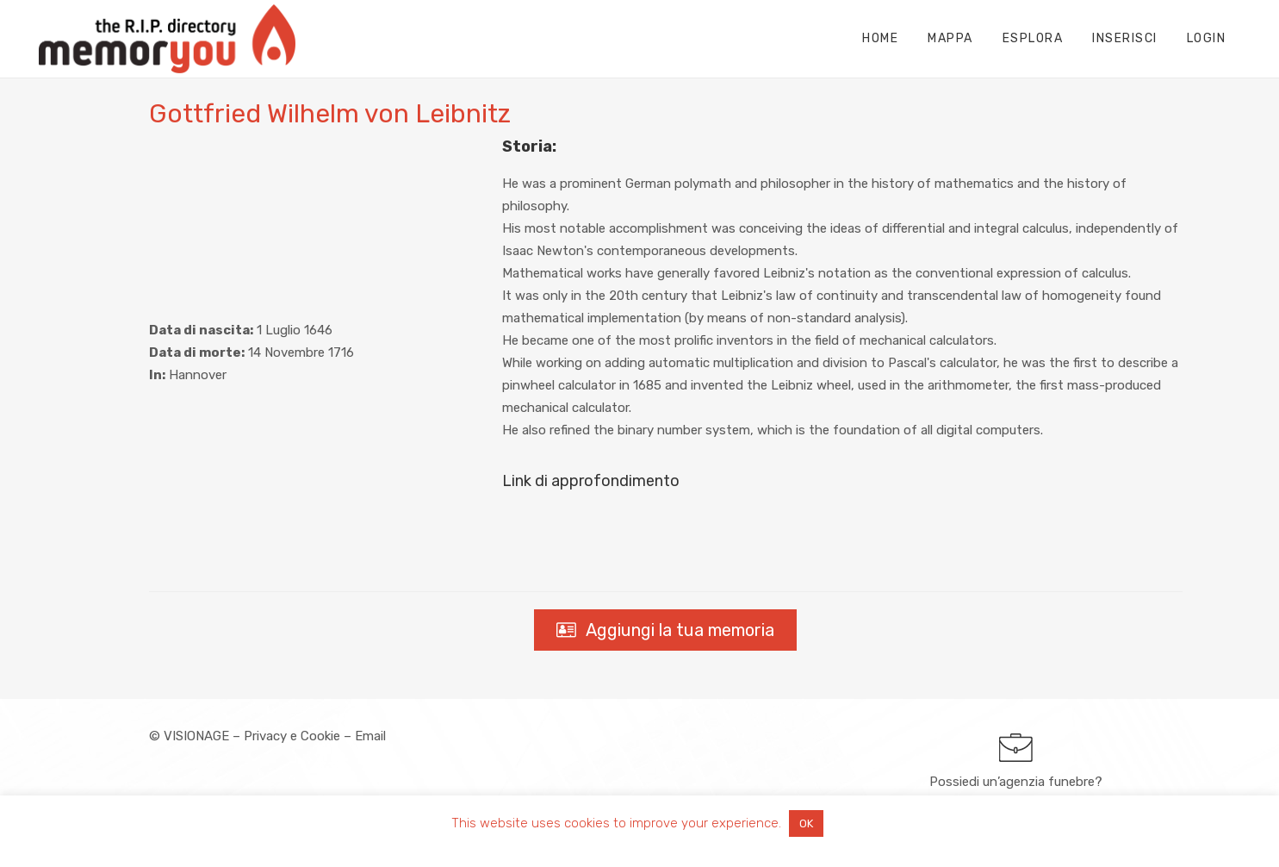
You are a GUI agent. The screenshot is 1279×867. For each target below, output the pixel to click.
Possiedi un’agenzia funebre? (1015, 781)
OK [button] (806, 823)
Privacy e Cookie (292, 736)
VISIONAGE (196, 736)
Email (370, 736)
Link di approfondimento (591, 480)
